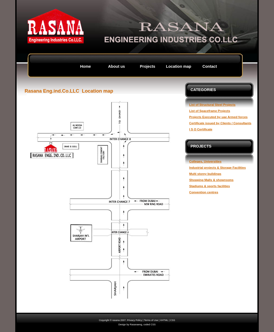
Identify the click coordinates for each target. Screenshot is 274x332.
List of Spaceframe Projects (209, 110)
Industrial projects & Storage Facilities (217, 167)
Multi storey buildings (205, 173)
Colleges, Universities (205, 161)
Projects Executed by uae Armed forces (218, 117)
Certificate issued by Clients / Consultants (220, 123)
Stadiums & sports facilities (209, 186)
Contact (209, 66)
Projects (147, 66)
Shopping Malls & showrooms (211, 180)
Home (85, 66)
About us (116, 66)
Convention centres (203, 192)
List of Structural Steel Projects (212, 104)
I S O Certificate (200, 129)
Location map (178, 66)
